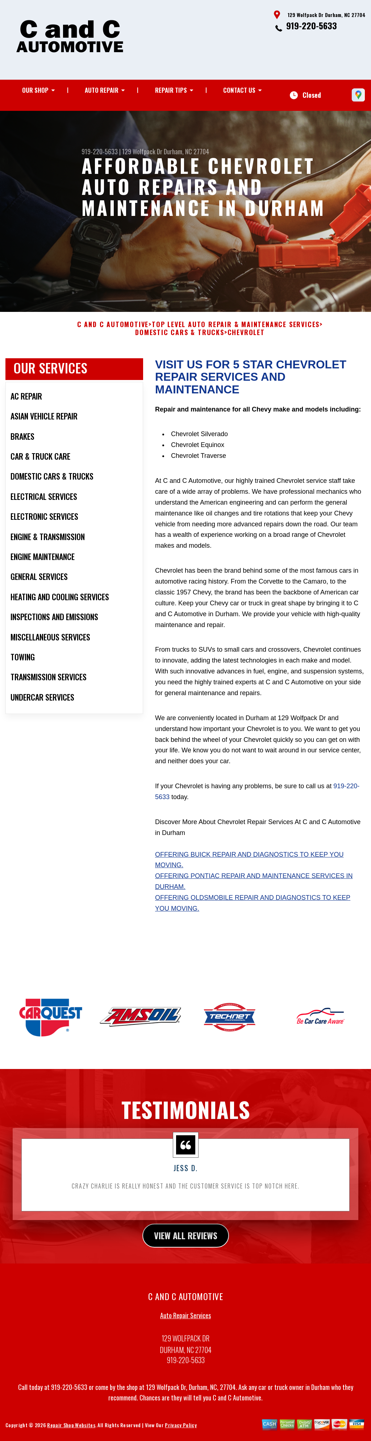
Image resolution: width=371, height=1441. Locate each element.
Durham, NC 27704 (186, 151)
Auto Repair (101, 90)
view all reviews (185, 1242)
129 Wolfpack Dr (142, 151)
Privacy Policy (180, 1432)
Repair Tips (171, 90)
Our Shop (35, 90)
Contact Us (239, 90)
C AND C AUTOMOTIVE (113, 332)
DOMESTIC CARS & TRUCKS (179, 340)
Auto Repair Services (185, 1322)
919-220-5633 (311, 25)
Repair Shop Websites (71, 1432)
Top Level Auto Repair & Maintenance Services (236, 332)
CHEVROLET (246, 340)
